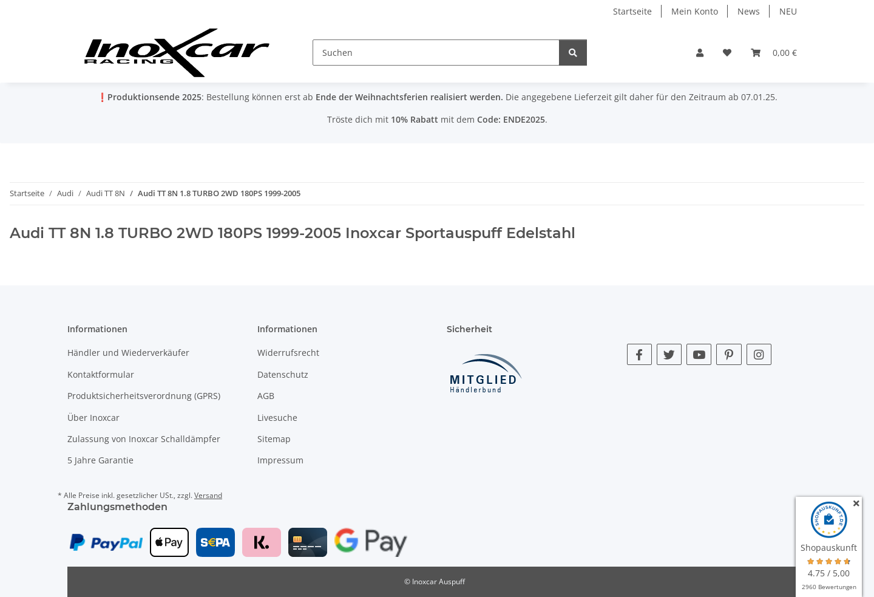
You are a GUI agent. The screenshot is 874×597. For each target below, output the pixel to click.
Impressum (280, 460)
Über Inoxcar (93, 417)
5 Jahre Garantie (100, 460)
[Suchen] (436, 52)
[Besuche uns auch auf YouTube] (698, 354)
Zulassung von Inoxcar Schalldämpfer (143, 439)
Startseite (632, 11)
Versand (208, 495)
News (748, 11)
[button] (699, 52)
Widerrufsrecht (288, 352)
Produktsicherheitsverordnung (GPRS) (143, 395)
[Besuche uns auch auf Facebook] (639, 354)
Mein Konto (694, 11)
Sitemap (274, 439)
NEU (788, 11)
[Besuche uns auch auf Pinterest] (728, 354)
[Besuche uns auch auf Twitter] (669, 354)
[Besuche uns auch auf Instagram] (759, 354)
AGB (265, 395)
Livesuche (277, 417)
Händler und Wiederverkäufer (128, 352)
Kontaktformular (100, 374)
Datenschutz (282, 374)
